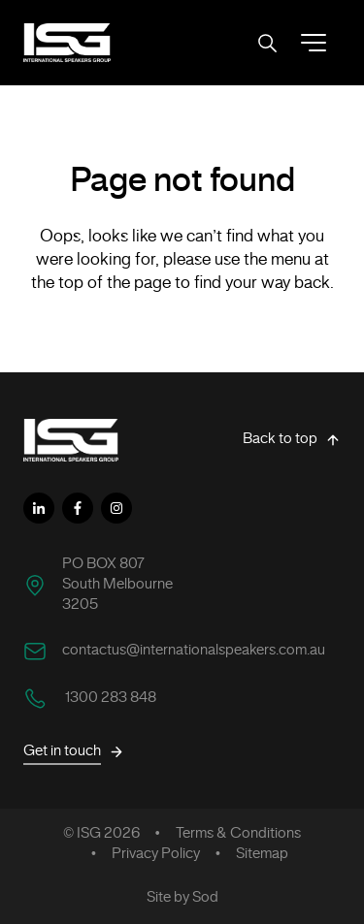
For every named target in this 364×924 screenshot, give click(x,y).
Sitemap (262, 854)
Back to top (292, 440)
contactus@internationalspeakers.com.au (193, 650)
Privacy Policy (156, 854)
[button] (313, 43)
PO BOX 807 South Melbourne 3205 (117, 585)
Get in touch (73, 752)
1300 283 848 (109, 698)
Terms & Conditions (238, 834)
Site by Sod (182, 898)
